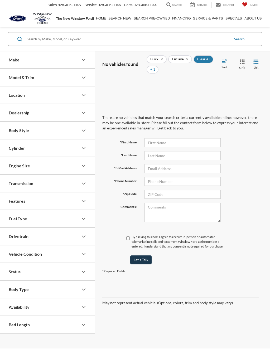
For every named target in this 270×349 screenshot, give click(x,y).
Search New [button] (119, 18)
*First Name (128, 134)
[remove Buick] (157, 61)
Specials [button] (233, 18)
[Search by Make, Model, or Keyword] (127, 39)
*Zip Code (130, 186)
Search (239, 39)
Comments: (128, 199)
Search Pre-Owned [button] (152, 18)
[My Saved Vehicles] (250, 5)
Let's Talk (141, 252)
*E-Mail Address (125, 160)
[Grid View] (241, 60)
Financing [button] (181, 18)
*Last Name (129, 147)
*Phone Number (125, 173)
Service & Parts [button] (208, 18)
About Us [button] (253, 18)
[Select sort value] (226, 60)
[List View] (256, 60)
